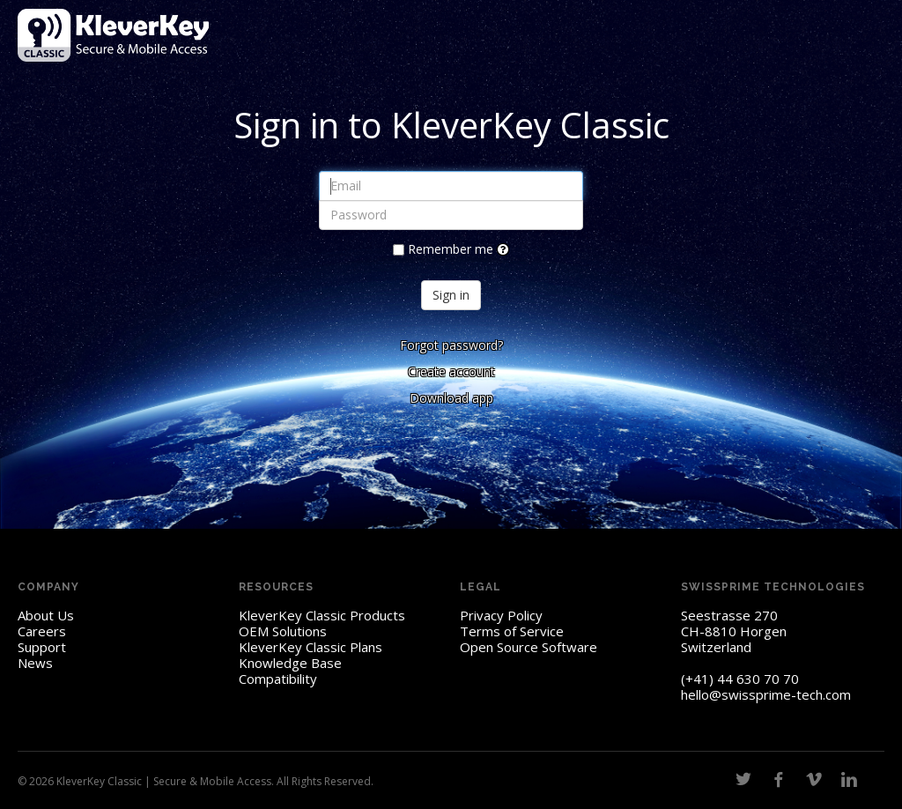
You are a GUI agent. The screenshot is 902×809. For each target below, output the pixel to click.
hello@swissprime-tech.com (766, 694)
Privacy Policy (501, 615)
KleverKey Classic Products (322, 615)
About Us (46, 615)
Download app (451, 398)
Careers (42, 631)
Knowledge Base (290, 663)
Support (42, 647)
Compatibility (278, 678)
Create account (451, 371)
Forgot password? (451, 345)
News (35, 663)
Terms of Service (512, 631)
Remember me (450, 249)
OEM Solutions (283, 631)
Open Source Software (528, 647)
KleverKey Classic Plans (310, 647)
